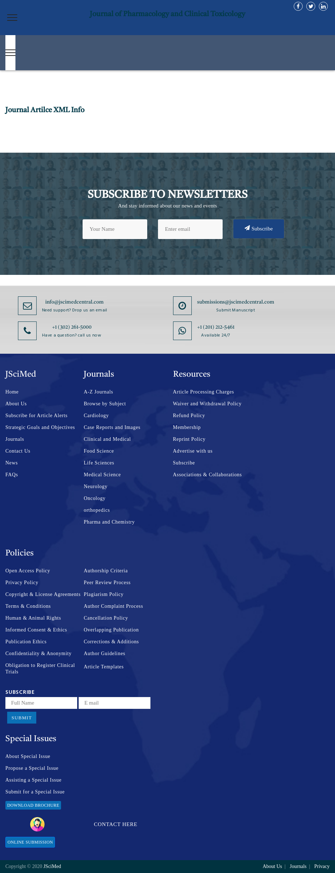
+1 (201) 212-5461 (215, 327)
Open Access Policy (27, 570)
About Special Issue (27, 756)
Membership (187, 427)
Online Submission (30, 842)
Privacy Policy (21, 582)
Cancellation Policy (106, 618)
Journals (14, 439)
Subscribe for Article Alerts (36, 415)
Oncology (95, 498)
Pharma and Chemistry (109, 522)
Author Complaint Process (113, 606)
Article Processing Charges (203, 392)
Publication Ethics (26, 641)
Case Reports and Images (112, 427)
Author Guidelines (104, 653)
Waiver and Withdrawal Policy (207, 403)
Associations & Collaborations (207, 474)
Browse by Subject (105, 403)
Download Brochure (33, 805)
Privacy (322, 866)
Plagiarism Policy (104, 594)
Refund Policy (189, 415)
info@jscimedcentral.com (74, 302)
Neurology (95, 486)
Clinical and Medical (107, 439)
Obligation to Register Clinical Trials (40, 668)
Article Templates (104, 666)
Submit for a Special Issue (35, 792)
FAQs (11, 474)
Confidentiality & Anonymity (38, 653)
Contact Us (18, 451)
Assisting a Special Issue (33, 780)
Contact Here (84, 824)
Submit (21, 717)
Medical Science (102, 474)
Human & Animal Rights (33, 618)
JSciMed (52, 866)
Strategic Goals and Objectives (40, 427)
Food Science (99, 451)
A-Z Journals (98, 392)
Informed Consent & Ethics (36, 630)
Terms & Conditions (28, 606)
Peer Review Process (107, 582)
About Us (16, 403)
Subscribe (259, 228)
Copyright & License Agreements (43, 594)
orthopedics (97, 510)
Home (12, 392)
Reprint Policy (189, 439)
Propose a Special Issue (32, 768)
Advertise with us (193, 451)
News (11, 463)
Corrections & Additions (111, 641)
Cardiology (96, 415)
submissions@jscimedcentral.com (235, 302)
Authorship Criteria (106, 570)
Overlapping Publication (111, 630)
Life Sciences (99, 463)
